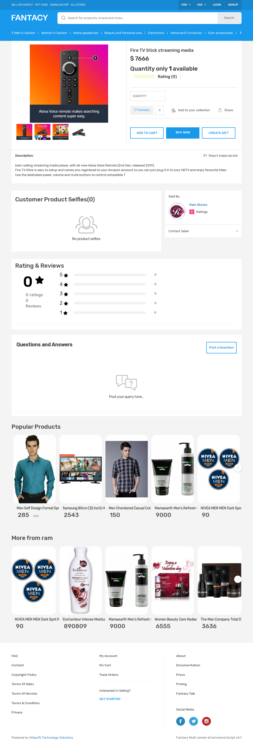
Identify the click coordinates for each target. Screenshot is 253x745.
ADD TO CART (147, 133)
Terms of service (24, 693)
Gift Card (41, 4)
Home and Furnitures (186, 33)
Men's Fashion (24, 33)
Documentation (188, 665)
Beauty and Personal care (123, 33)
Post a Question (221, 347)
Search (229, 18)
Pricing (181, 684)
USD (201, 5)
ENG (186, 5)
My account (108, 656)
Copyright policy (24, 675)
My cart (105, 665)
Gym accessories (220, 33)
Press (180, 675)
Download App (59, 4)
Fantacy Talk (185, 693)
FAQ (15, 656)
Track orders (108, 675)
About (181, 656)
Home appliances (85, 33)
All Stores (78, 4)
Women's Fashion (54, 33)
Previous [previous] (16, 470)
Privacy (17, 712)
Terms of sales (23, 684)
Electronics (156, 33)
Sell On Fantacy (22, 4)
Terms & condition (26, 703)
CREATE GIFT (219, 133)
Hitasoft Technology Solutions (51, 737)
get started (109, 699)
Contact (18, 665)
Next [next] (239, 470)
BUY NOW (183, 132)
